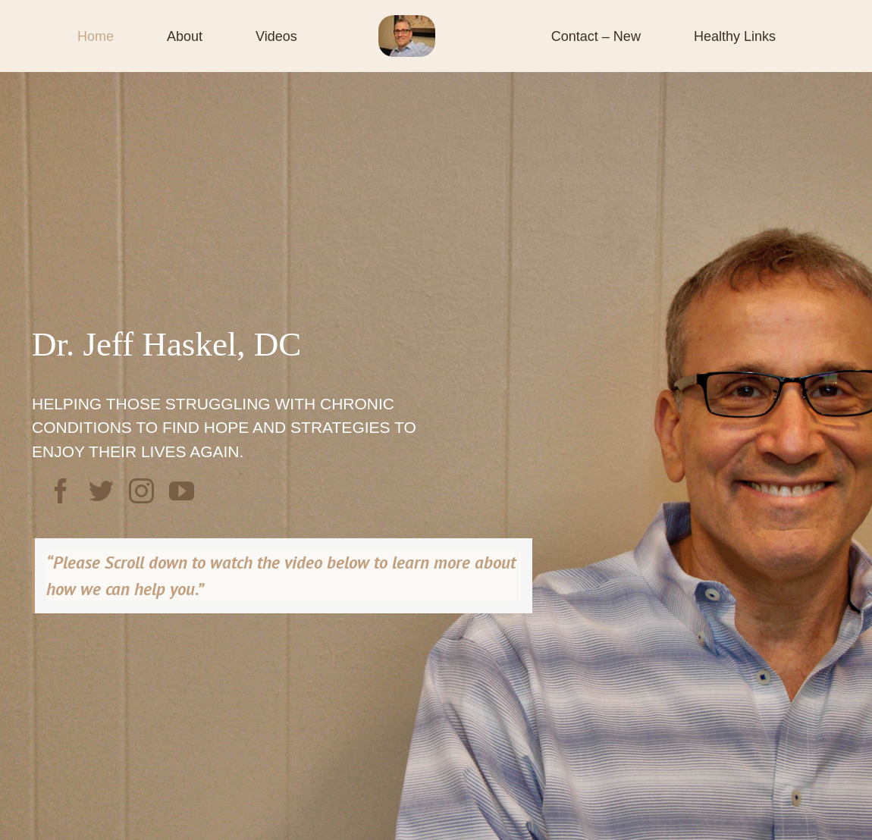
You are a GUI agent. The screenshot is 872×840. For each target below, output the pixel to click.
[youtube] (181, 490)
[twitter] (101, 490)
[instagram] (141, 490)
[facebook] (61, 490)
